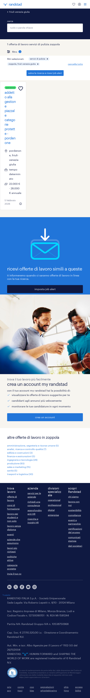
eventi (10, 534)
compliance (74, 515)
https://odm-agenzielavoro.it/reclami (34, 677)
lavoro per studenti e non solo (12, 517)
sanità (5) (12, 470)
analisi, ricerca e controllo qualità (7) (26, 449)
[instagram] (34, 587)
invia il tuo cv (14, 573)
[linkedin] (9, 587)
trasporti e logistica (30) (20, 474)
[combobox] (45, 28)
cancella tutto (75, 64)
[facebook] (22, 587)
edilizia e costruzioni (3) (20, 452)
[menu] (85, 4)
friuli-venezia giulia (19, 11)
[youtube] (28, 587)
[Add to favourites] (20, 88)
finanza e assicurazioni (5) (21, 456)
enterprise (53, 515)
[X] (15, 587)
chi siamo (73, 496)
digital (51, 510)
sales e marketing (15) (18, 467)
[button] (47, 59)
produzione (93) (15, 463)
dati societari (75, 545)
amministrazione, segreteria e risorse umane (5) (33, 445)
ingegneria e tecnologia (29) (22, 459)
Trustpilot (6, 595)
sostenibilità (74, 510)
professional (54, 505)
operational (54, 500)
